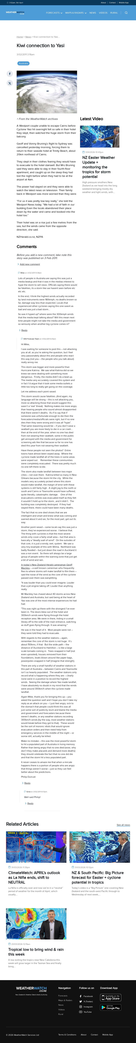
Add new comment (28, 264)
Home (20, 36)
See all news (123, 825)
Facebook (86, 996)
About (103, 2)
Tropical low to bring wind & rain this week (36, 952)
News (93, 12)
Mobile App (124, 2)
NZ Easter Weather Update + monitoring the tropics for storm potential (98, 167)
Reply (23, 330)
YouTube (85, 1012)
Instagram (86, 1007)
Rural (114, 12)
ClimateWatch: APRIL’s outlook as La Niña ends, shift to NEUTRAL (34, 878)
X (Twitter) (86, 1001)
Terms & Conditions (67, 1034)
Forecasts (54, 12)
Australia (23, 63)
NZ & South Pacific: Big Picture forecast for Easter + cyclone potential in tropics (98, 878)
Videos (103, 12)
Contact (112, 2)
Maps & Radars (76, 12)
